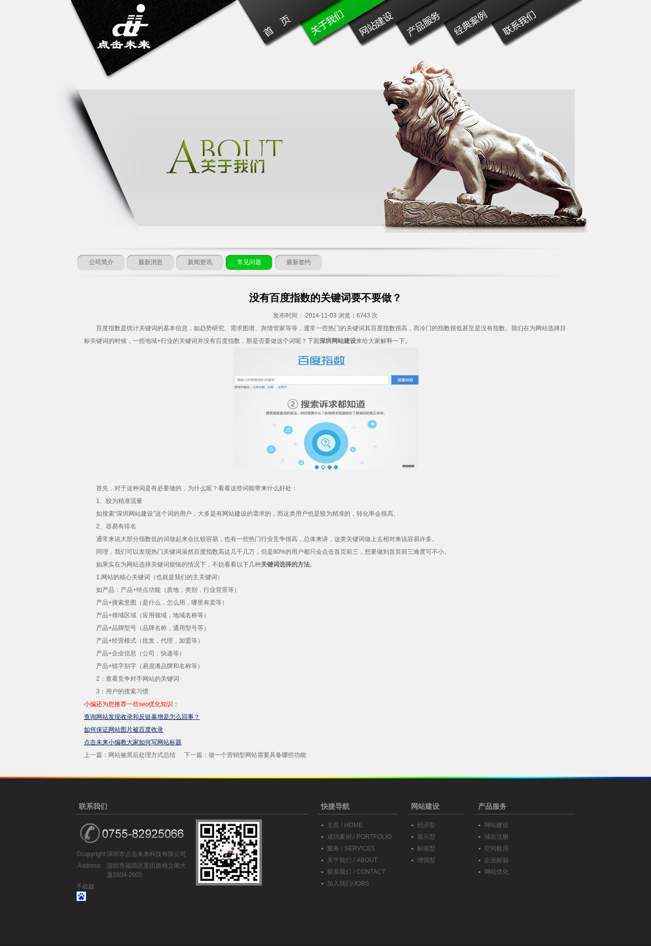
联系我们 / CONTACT (356, 871)
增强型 (426, 860)
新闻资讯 (200, 262)
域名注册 (496, 836)
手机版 (85, 886)
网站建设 (496, 825)
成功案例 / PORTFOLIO (359, 836)
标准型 (426, 848)
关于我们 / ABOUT (352, 860)
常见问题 (249, 262)
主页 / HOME (345, 825)
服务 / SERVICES (351, 848)
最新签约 (298, 262)
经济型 (426, 825)
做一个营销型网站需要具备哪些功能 (257, 755)
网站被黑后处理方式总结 (141, 755)
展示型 (426, 836)
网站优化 (496, 871)
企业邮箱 (496, 860)
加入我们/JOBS (348, 883)
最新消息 (150, 262)
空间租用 (496, 848)
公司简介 (101, 262)
